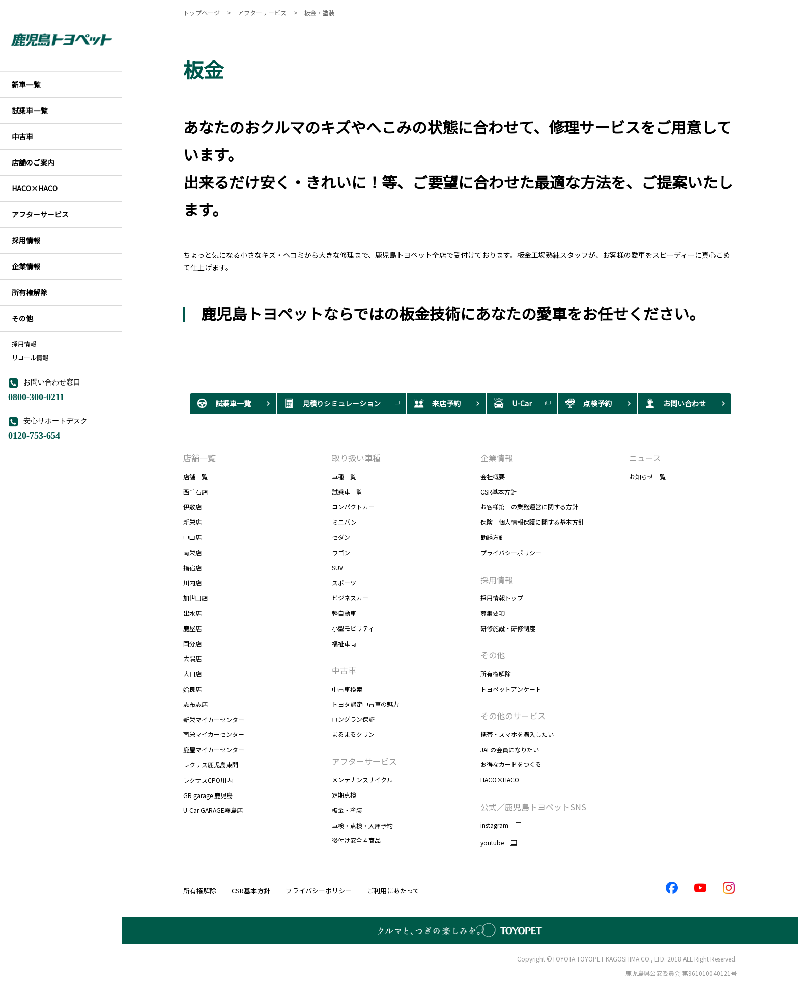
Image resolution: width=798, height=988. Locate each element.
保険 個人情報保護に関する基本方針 (532, 521)
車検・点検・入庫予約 (362, 825)
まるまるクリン (353, 734)
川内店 (192, 582)
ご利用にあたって (393, 890)
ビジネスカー (350, 597)
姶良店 (192, 688)
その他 (492, 655)
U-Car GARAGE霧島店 (213, 810)
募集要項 (492, 613)
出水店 (192, 613)
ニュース (645, 458)
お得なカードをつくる (511, 764)
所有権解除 (495, 673)
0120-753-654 (34, 435)
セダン (341, 537)
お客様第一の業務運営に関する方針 (529, 506)
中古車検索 (347, 688)
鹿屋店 (192, 628)
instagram (494, 825)
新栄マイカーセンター (213, 719)
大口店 (192, 673)
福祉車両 (351, 643)
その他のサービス (513, 715)
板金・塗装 (347, 810)
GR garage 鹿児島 (208, 795)
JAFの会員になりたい (509, 749)
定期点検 (344, 794)
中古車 (344, 670)
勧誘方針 (492, 537)
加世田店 (195, 597)
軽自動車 (344, 613)
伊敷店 (192, 506)
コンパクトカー (353, 506)
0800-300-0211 (36, 396)
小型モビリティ (353, 628)
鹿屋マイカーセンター (213, 749)
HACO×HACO (499, 779)
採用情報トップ (501, 597)
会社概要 (492, 476)
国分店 (192, 643)
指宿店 (192, 567)
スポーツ (344, 582)
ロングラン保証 (353, 719)
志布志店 (195, 704)
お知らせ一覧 (647, 476)
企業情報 (496, 458)
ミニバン (344, 521)
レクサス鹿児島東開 (210, 764)
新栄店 (192, 521)
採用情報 (24, 344)
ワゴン (341, 552)
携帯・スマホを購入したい (517, 734)
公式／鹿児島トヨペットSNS (533, 807)
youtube (492, 843)
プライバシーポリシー (511, 552)
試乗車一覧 (347, 491)
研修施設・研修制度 (507, 628)
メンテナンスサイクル (362, 779)
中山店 (192, 537)
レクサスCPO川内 (208, 780)
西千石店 (195, 491)
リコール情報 (30, 357)
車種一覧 (344, 476)
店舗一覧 (199, 458)
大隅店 (192, 658)
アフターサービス (364, 761)
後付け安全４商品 (356, 840)
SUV (337, 567)
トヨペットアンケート (511, 688)
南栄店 (192, 552)
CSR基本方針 (498, 491)
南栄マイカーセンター (213, 734)
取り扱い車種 (356, 458)
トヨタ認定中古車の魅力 (365, 704)
